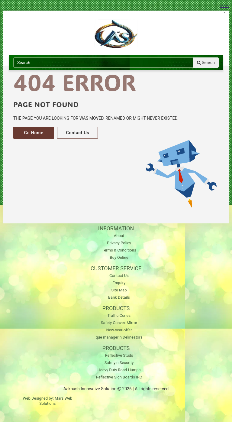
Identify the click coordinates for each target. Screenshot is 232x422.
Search (206, 62)
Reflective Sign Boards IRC (119, 377)
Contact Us (77, 132)
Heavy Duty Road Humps (118, 370)
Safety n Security (119, 362)
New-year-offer (119, 330)
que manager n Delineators (118, 337)
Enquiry (119, 283)
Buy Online (119, 257)
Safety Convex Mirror (119, 322)
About (119, 235)
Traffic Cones (119, 315)
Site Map (119, 290)
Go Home (33, 132)
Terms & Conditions (119, 250)
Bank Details (119, 297)
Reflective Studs (119, 355)
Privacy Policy (119, 243)
